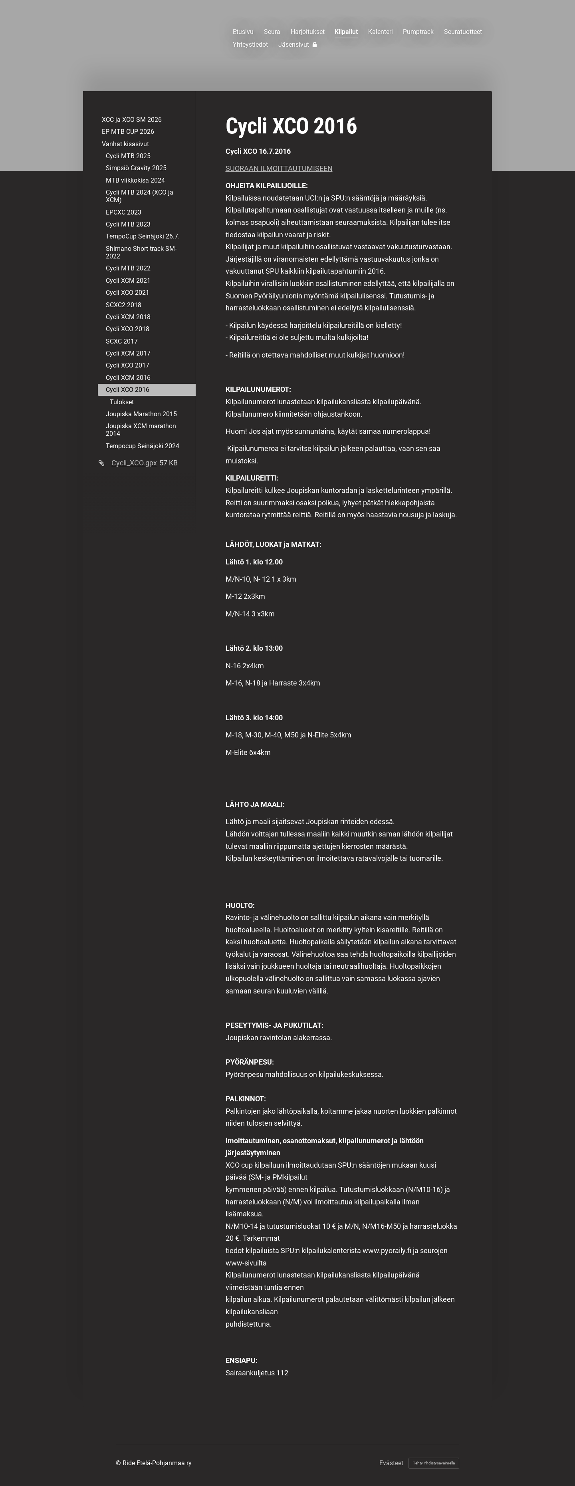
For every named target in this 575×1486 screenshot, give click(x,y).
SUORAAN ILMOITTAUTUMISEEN (279, 168)
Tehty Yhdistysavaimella (434, 1463)
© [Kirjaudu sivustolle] (119, 1463)
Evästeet (391, 1463)
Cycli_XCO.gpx (134, 463)
